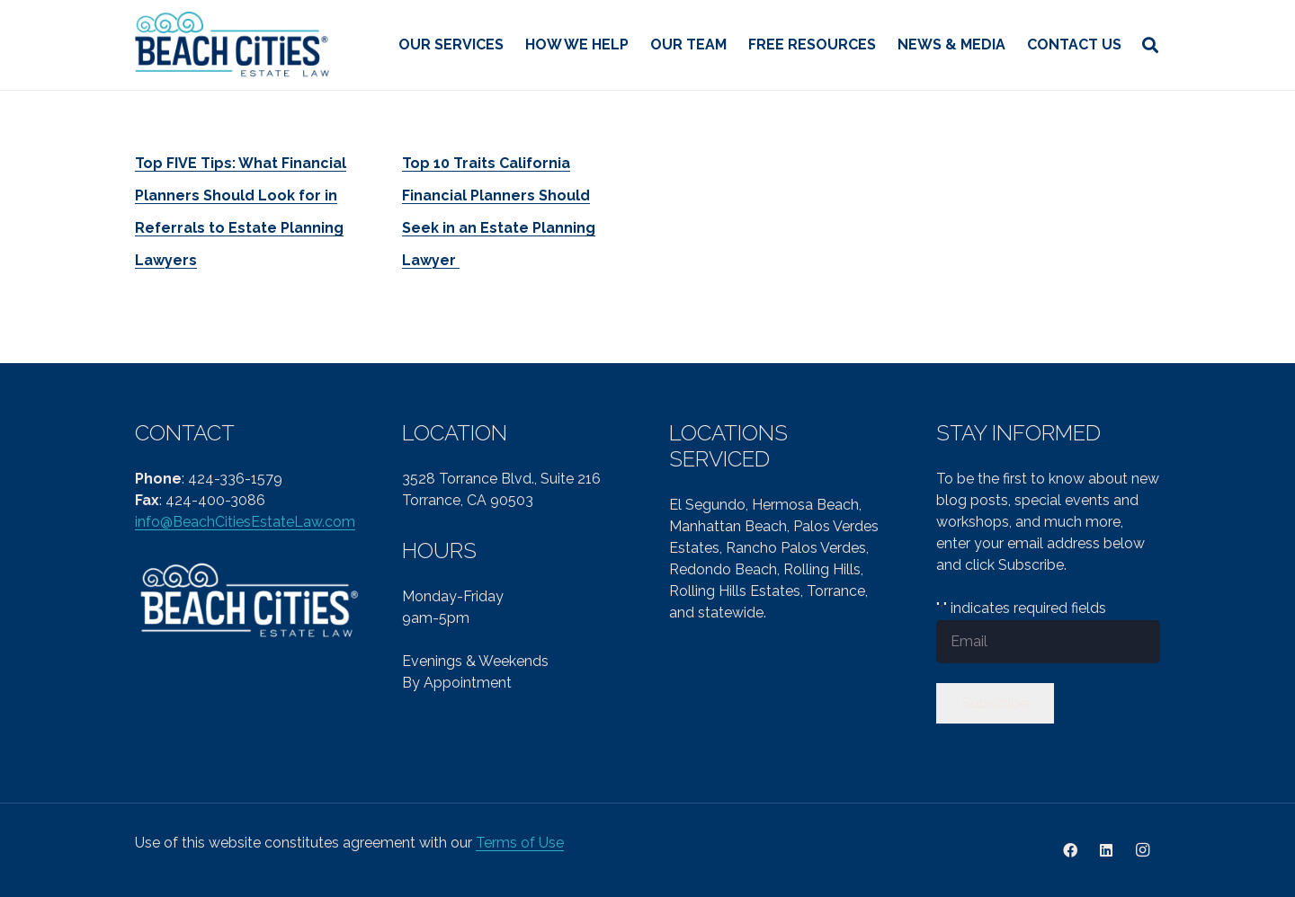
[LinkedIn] (1106, 850)
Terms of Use (520, 842)
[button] (1150, 44)
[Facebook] (1070, 850)
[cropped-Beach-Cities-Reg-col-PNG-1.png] (233, 45)
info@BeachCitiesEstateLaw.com (245, 521)
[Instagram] (1142, 850)
